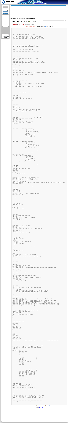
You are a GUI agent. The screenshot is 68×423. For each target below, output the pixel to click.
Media (4, 20)
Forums (4, 17)
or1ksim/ (22, 24)
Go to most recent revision (31, 26)
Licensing (4, 21)
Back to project (13, 18)
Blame (47, 26)
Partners (4, 23)
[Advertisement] (5, 30)
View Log (51, 26)
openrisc (33, 21)
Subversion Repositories (20, 21)
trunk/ (19, 24)
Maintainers (5, 24)
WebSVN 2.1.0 (41, 407)
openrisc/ (15, 24)
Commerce (4, 22)
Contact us (5, 25)
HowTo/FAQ (5, 19)
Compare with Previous (40, 26)
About (4, 18)
